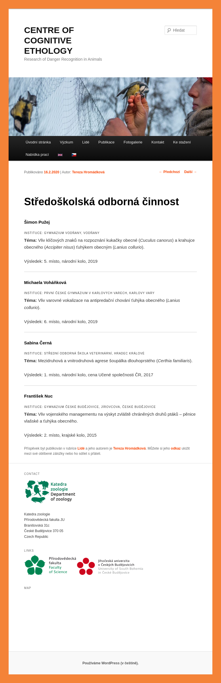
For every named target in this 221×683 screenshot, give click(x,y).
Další (190, 172)
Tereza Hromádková (88, 172)
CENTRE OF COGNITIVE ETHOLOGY (49, 40)
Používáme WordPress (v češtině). (110, 663)
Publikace (106, 142)
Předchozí (169, 172)
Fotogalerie (133, 142)
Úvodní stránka (38, 142)
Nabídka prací (37, 154)
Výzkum (66, 142)
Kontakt (157, 142)
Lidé (85, 142)
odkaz (176, 448)
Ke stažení (182, 142)
